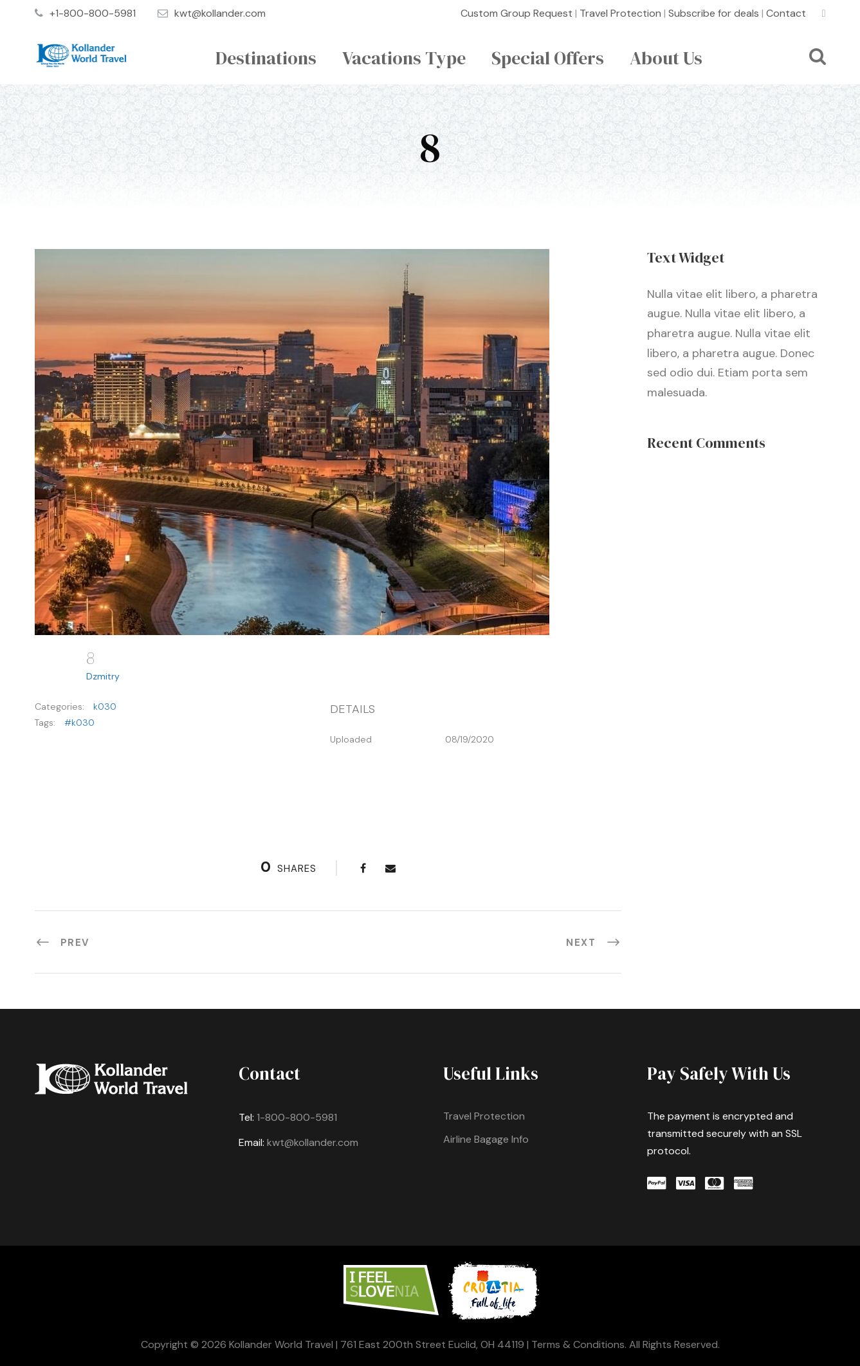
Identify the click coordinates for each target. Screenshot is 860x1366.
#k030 (79, 722)
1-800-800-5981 (297, 1117)
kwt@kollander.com (220, 13)
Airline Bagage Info (486, 1139)
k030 (104, 706)
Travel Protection (620, 13)
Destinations (265, 58)
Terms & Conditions (578, 1344)
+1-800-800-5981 (93, 13)
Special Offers (547, 58)
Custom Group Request (516, 13)
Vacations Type (404, 58)
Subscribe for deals (713, 13)
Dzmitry (103, 676)
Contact (786, 13)
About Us (666, 58)
